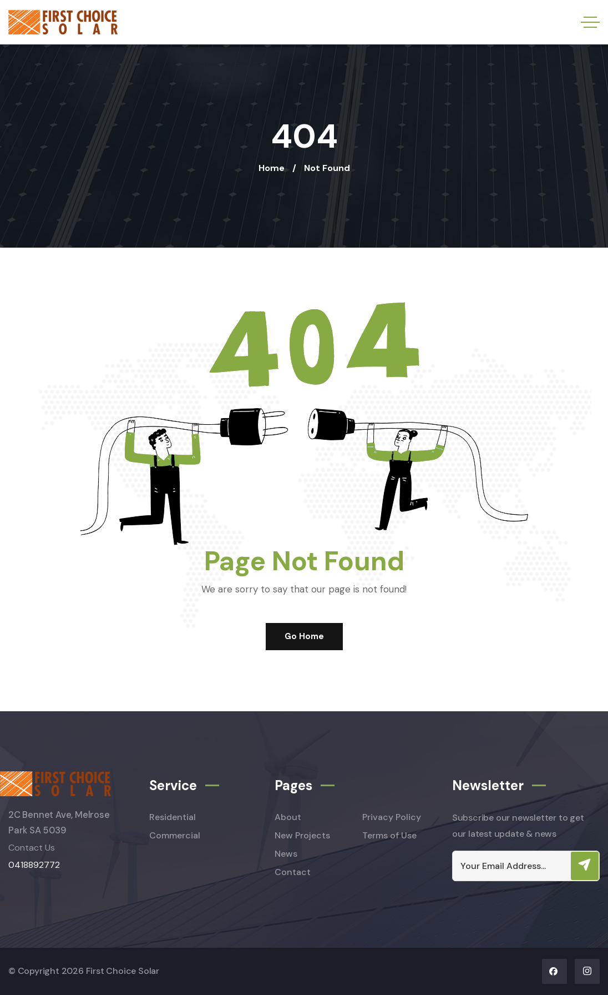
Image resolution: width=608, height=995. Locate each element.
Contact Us (31, 847)
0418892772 (34, 865)
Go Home (304, 636)
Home (272, 168)
